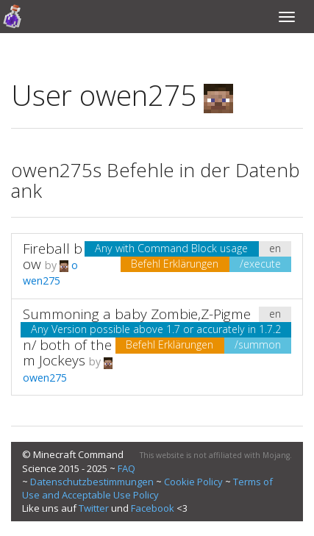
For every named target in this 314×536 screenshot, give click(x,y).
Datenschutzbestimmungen (92, 481)
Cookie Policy (193, 481)
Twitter (94, 508)
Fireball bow (52, 256)
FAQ (126, 468)
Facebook (152, 508)
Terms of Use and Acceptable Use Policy (147, 488)
